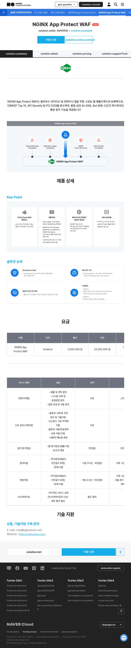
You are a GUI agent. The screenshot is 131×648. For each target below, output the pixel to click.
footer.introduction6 (17, 610)
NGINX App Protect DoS (81, 12)
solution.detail (49, 53)
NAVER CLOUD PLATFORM (19, 4)
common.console (91, 4)
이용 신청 (51, 39)
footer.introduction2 (17, 590)
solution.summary (16, 53)
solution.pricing (81, 53)
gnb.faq (102, 585)
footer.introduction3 (17, 595)
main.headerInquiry (108, 590)
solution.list (33, 552)
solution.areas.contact (79, 39)
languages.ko (112, 624)
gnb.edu (41, 595)
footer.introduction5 (17, 605)
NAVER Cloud (20, 624)
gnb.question (66, 4)
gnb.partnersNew (76, 590)
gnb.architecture (45, 600)
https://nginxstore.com (32, 534)
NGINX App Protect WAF (112, 12)
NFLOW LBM (40, 12)
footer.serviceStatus (108, 605)
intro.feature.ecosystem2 (80, 600)
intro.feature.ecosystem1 (80, 595)
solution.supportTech (115, 53)
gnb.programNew (77, 585)
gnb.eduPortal (44, 590)
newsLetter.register (110, 568)
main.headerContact (108, 595)
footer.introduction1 (16, 585)
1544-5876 (80, 637)
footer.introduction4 (17, 600)
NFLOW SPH (58, 12)
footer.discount (106, 600)
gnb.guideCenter (46, 585)
